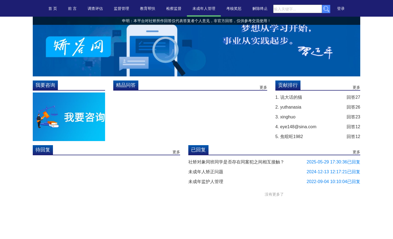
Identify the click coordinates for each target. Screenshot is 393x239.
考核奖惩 (234, 8)
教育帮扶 (147, 8)
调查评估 (95, 8)
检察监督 (173, 8)
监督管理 (121, 8)
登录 (341, 8)
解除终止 (260, 8)
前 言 (72, 8)
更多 (263, 87)
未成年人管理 (203, 8)
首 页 (52, 8)
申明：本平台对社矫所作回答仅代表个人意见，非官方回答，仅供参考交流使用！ (130, 21)
